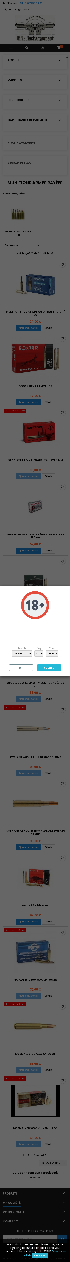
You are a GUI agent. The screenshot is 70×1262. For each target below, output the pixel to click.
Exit (21, 667)
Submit (49, 667)
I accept (40, 1255)
